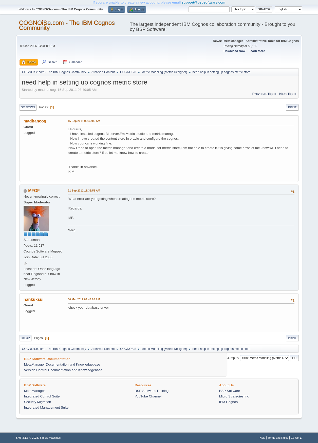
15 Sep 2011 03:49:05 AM (84, 120)
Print (292, 107)
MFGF (34, 190)
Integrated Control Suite (42, 396)
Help (262, 437)
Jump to (232, 358)
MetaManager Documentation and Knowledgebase (62, 364)
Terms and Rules (278, 437)
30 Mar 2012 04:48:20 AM (84, 299)
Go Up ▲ (296, 437)
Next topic (287, 94)
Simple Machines (50, 437)
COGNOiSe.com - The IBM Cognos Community (67, 25)
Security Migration (37, 402)
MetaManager (34, 391)
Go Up (25, 338)
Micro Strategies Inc (234, 396)
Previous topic (264, 94)
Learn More (257, 51)
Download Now (234, 51)
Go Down (28, 107)
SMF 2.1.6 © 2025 (27, 437)
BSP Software (229, 391)
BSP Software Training (152, 391)
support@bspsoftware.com (203, 2)
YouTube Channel (148, 396)
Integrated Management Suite (46, 407)
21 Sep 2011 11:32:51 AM (84, 190)
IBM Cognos (228, 402)
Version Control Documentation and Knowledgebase (63, 370)
